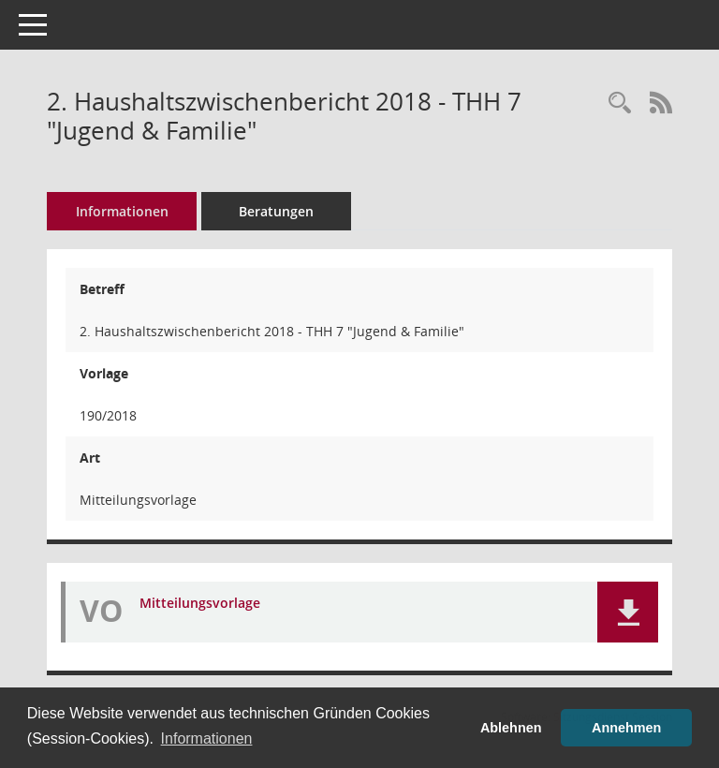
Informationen (122, 211)
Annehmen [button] (626, 727)
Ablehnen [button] (511, 727)
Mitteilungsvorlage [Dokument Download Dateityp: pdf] (199, 604)
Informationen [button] (207, 738)
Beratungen (276, 211)
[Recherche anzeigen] (619, 103)
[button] (627, 612)
